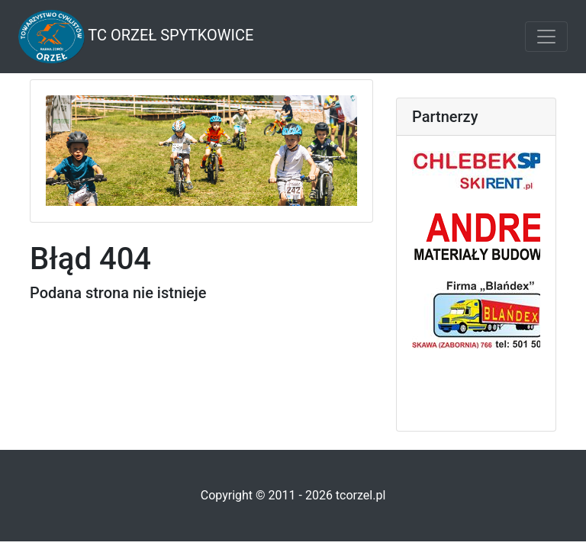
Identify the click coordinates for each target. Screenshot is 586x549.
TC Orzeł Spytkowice (135, 36)
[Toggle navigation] (546, 36)
